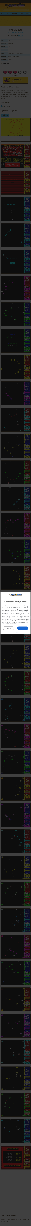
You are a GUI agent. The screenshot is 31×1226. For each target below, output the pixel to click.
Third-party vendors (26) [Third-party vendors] (20, 613)
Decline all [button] (8, 628)
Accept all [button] (22, 628)
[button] (15, 632)
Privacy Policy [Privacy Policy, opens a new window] (13, 623)
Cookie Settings (5, 623)
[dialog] (15, 613)
